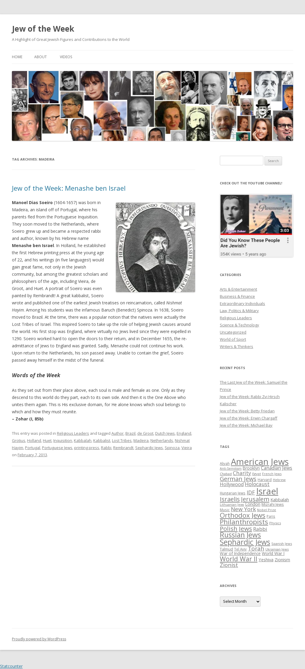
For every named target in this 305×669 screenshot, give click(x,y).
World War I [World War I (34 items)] (273, 553)
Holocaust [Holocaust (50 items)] (257, 484)
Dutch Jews (165, 433)
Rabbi (106, 447)
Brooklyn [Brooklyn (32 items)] (251, 468)
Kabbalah (82, 440)
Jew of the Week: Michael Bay (246, 425)
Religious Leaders (73, 433)
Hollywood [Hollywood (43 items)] (232, 484)
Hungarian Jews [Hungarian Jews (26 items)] (232, 493)
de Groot (145, 433)
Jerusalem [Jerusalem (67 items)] (255, 499)
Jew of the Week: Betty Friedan (247, 411)
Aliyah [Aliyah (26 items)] (225, 463)
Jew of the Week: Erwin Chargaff (248, 418)
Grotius (18, 440)
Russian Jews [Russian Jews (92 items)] (240, 534)
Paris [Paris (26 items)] (271, 516)
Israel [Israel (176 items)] (267, 491)
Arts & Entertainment (238, 289)
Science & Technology (239, 325)
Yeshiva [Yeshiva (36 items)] (266, 559)
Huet (47, 440)
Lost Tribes (122, 440)
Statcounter (11, 666)
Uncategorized (233, 332)
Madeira (141, 440)
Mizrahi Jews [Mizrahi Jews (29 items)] (273, 504)
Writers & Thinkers (236, 346)
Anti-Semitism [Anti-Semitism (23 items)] (231, 468)
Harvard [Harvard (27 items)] (265, 479)
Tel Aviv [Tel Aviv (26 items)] (240, 549)
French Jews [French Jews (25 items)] (271, 473)
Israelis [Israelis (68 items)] (230, 499)
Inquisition (62, 440)
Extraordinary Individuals (242, 303)
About (40, 56)
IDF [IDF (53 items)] (251, 492)
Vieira (186, 447)
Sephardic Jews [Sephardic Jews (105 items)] (245, 542)
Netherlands (161, 440)
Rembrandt (123, 447)
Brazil (130, 433)
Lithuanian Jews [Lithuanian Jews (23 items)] (232, 504)
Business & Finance (237, 296)
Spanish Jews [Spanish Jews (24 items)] (281, 543)
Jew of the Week (43, 28)
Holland (34, 440)
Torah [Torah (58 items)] (256, 548)
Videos (66, 56)
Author (117, 433)
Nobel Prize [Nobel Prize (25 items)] (266, 510)
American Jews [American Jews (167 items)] (260, 461)
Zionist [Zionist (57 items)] (229, 565)
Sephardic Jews (149, 447)
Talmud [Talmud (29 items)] (226, 549)
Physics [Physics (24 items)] (275, 523)
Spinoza (172, 447)
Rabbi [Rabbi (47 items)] (260, 528)
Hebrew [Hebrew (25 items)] (279, 479)
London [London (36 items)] (252, 504)
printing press (86, 447)
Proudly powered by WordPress (39, 639)
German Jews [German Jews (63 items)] (238, 479)
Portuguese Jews (57, 447)
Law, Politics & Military (239, 310)
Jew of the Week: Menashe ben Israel (69, 188)
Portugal (32, 447)
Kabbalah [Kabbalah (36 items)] (279, 499)
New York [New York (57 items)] (243, 509)
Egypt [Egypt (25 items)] (256, 473)
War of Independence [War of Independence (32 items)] (240, 553)
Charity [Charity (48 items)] (242, 473)
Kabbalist (101, 440)
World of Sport (233, 339)
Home (17, 56)
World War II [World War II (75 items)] (238, 558)
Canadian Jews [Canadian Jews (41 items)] (276, 468)
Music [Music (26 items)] (225, 509)
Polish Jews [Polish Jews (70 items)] (236, 528)
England (184, 433)
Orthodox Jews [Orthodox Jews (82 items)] (242, 515)
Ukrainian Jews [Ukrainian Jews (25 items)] (277, 549)
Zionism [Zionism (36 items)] (282, 559)
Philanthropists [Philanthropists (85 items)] (244, 521)
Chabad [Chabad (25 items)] (226, 473)
